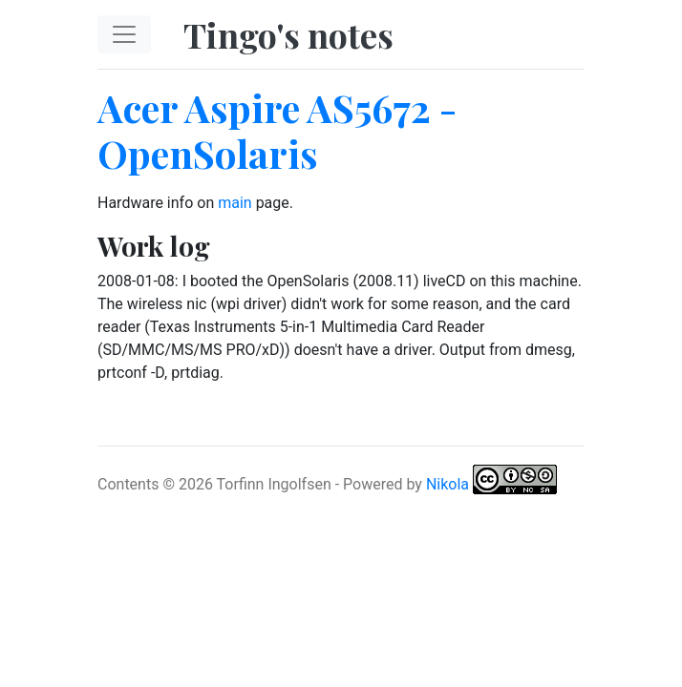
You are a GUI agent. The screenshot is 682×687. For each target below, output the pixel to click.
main (234, 203)
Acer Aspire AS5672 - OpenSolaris (277, 130)
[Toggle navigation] (124, 34)
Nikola (447, 483)
